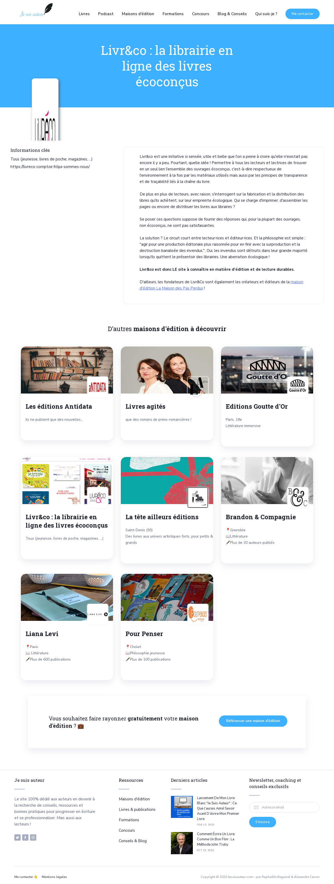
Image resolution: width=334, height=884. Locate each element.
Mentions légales (54, 877)
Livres (84, 13)
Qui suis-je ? (266, 13)
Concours (200, 13)
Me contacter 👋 (26, 877)
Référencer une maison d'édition (253, 721)
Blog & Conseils (232, 13)
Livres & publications (137, 809)
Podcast (106, 13)
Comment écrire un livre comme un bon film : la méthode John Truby (216, 839)
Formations (173, 13)
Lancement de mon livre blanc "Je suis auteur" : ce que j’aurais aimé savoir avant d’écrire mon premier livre (218, 808)
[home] (35, 13)
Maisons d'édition (138, 13)
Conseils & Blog (133, 840)
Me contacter (302, 13)
